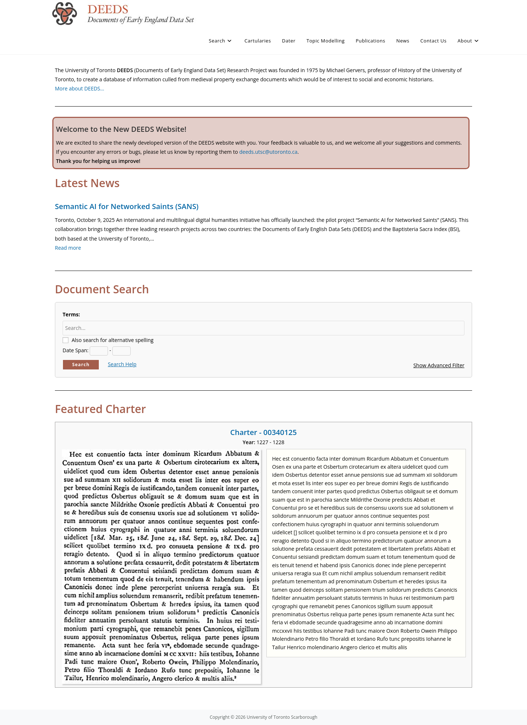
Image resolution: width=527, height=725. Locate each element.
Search (81, 364)
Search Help (122, 364)
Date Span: (76, 350)
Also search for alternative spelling (113, 340)
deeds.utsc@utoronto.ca (268, 151)
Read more (68, 247)
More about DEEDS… (79, 88)
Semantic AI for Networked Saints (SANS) (126, 206)
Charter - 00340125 (263, 432)
